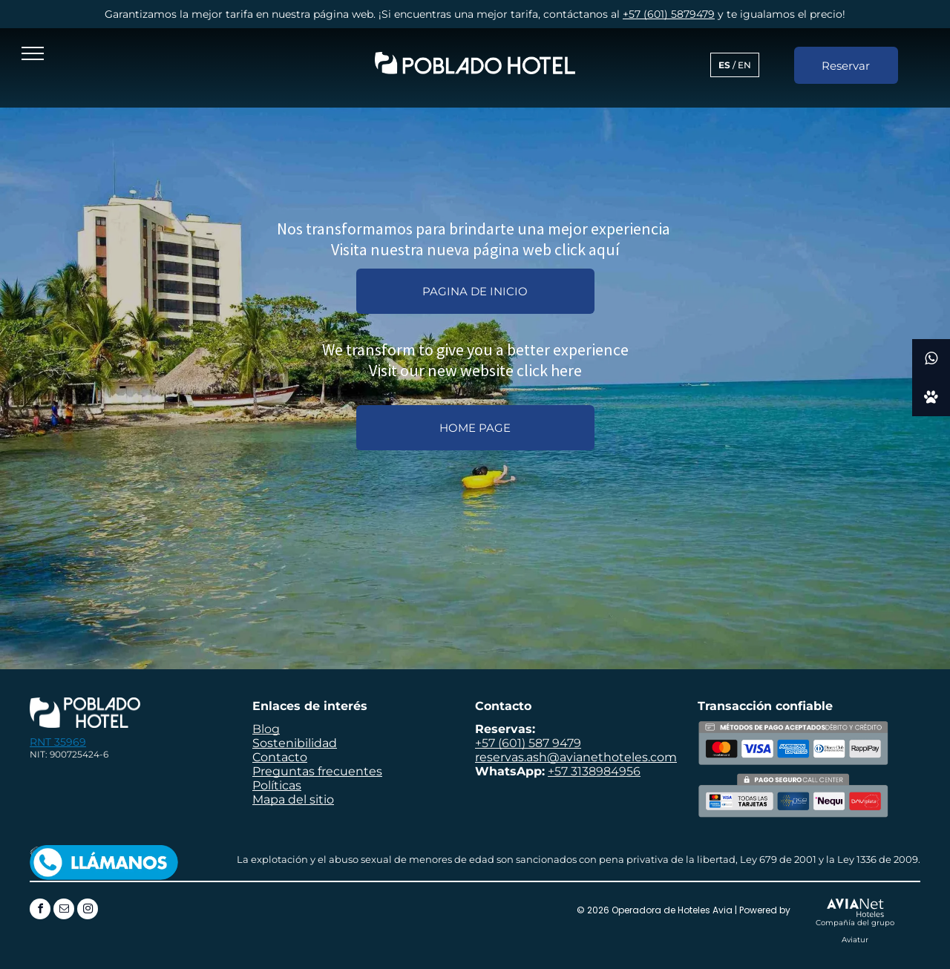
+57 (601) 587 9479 (528, 743)
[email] (63, 911)
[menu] (32, 53)
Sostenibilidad (294, 743)
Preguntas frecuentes (317, 771)
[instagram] (87, 911)
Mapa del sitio (293, 799)
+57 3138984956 (594, 771)
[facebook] (40, 911)
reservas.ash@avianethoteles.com (576, 757)
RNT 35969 (58, 742)
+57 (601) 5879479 (669, 14)
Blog (266, 729)
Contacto (279, 757)
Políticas (276, 785)
